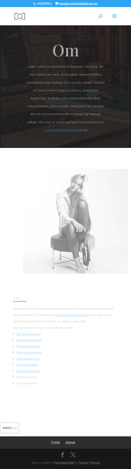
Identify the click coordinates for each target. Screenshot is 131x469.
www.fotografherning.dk (63, 129)
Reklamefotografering (28, 338)
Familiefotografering (28, 369)
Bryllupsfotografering (28, 344)
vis (14, 428)
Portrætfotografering (28, 332)
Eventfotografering (27, 363)
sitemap (70, 442)
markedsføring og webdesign (72, 313)
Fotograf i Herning (89, 463)
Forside (55, 442)
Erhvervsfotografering (28, 350)
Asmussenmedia (64, 463)
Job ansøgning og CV (28, 357)
